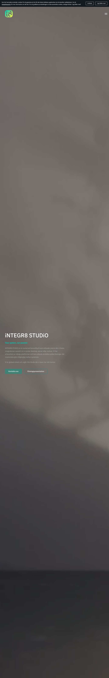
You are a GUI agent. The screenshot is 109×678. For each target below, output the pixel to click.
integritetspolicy (6, 4)
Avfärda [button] (89, 3)
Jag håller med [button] (101, 3)
